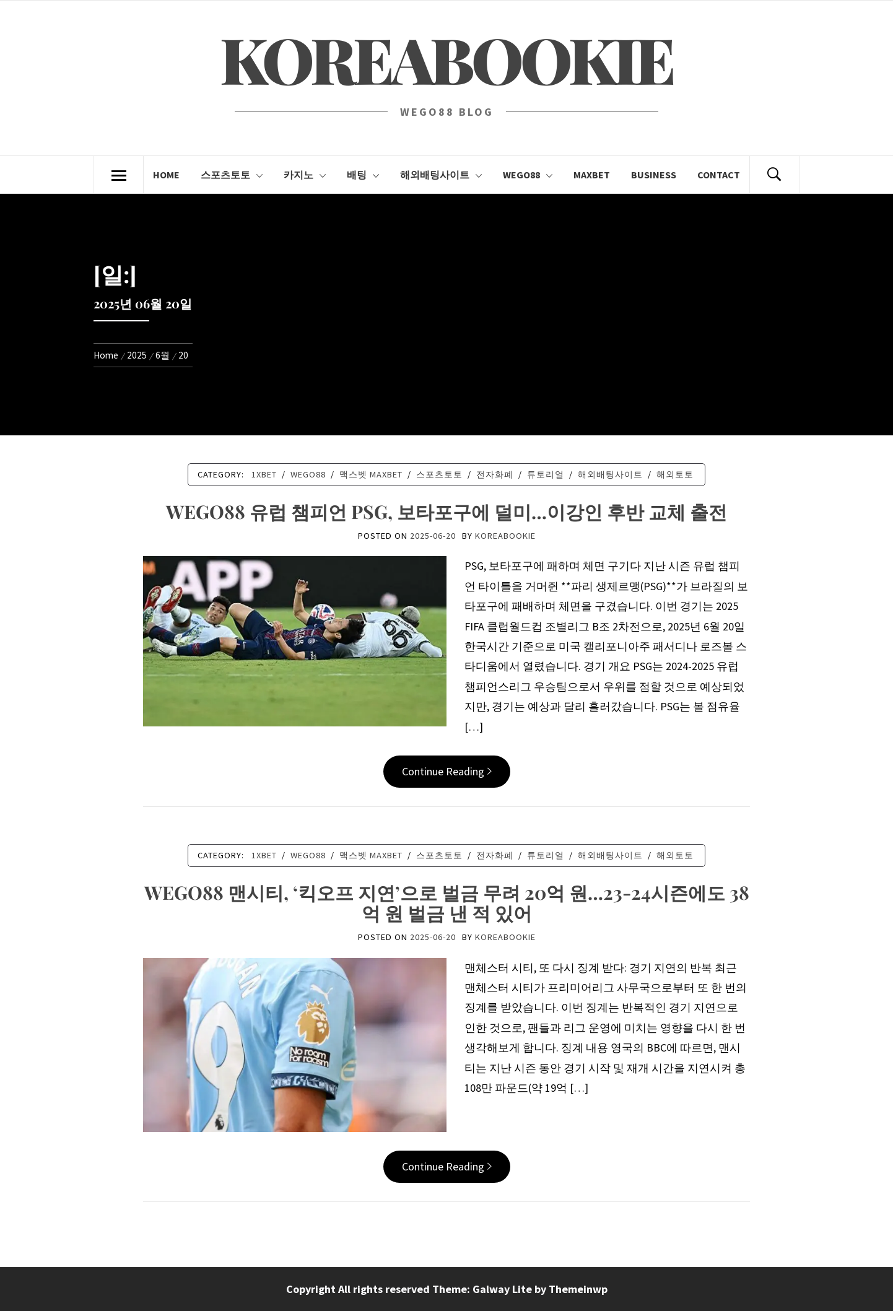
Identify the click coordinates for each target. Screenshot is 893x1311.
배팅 (363, 174)
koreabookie (505, 535)
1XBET (264, 474)
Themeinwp (578, 1289)
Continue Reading (447, 771)
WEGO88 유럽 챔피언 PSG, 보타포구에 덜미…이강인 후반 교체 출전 (446, 511)
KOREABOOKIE (446, 58)
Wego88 (527, 174)
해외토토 (675, 474)
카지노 (305, 174)
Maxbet (591, 174)
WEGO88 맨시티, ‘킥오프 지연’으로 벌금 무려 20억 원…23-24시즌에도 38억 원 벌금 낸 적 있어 (446, 902)
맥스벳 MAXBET (371, 474)
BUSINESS (653, 174)
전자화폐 (494, 474)
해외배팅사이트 (441, 174)
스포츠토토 (232, 174)
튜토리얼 (545, 474)
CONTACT (718, 174)
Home (166, 174)
